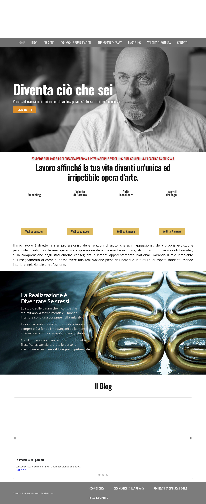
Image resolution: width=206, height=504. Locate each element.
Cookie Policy (96, 488)
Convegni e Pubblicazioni (76, 42)
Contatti (182, 42)
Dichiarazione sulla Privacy (129, 488)
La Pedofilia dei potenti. (30, 459)
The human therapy (110, 42)
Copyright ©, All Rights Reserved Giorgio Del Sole (33, 493)
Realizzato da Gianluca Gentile (170, 488)
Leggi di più (20, 469)
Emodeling (134, 42)
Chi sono (49, 42)
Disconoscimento (98, 497)
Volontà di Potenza (159, 42)
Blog (34, 42)
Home (22, 42)
